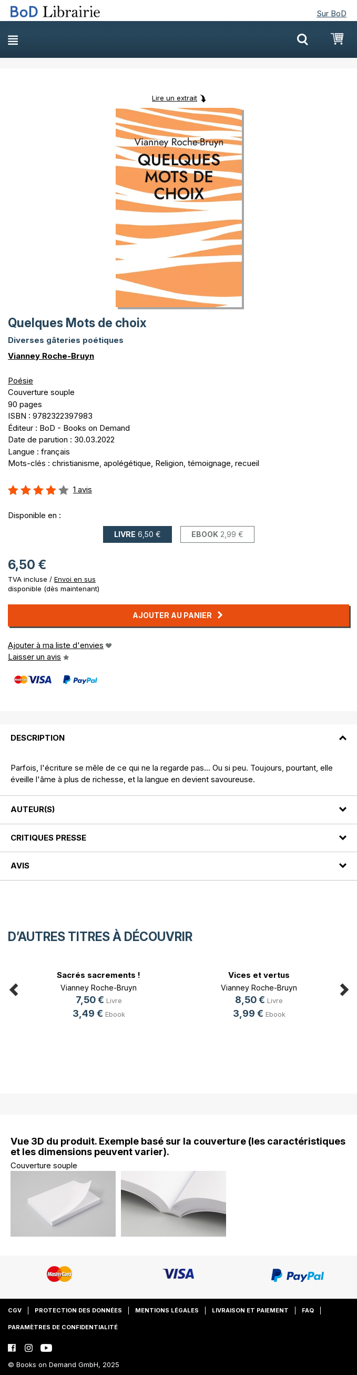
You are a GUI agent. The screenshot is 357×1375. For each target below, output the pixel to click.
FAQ (308, 1310)
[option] (98, 996)
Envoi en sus (75, 579)
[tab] (178, 731)
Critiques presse (48, 838)
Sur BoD (331, 13)
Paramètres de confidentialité (63, 1327)
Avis (20, 866)
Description (38, 738)
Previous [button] (13, 987)
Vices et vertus (259, 975)
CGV (15, 1310)
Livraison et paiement (250, 1310)
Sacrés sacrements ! (98, 975)
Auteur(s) (33, 809)
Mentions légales (167, 1310)
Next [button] (344, 987)
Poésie (20, 381)
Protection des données (78, 1310)
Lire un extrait (174, 98)
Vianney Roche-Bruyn (51, 356)
